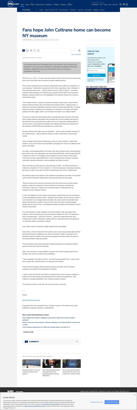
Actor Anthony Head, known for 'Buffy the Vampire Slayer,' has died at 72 (46, 327)
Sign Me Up (96, 75)
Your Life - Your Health (85, 10)
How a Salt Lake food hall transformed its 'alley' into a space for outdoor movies (71, 372)
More (102, 10)
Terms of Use (99, 80)
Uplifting (95, 10)
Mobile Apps (84, 391)
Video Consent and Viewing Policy (34, 406)
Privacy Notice (90, 81)
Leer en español (76, 54)
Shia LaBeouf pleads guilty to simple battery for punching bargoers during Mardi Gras (51, 373)
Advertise (101, 391)
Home (41, 10)
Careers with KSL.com (121, 391)
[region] (68, 401)
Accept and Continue (112, 402)
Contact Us (109, 391)
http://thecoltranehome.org (31, 300)
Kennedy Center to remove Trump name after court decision (31, 372)
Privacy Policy (55, 404)
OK (135, 394)
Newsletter (93, 391)
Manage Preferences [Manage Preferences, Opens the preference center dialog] (97, 402)
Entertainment (63, 10)
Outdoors (73, 10)
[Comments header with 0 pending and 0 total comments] (51, 341)
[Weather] (70, 5)
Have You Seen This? (51, 10)
